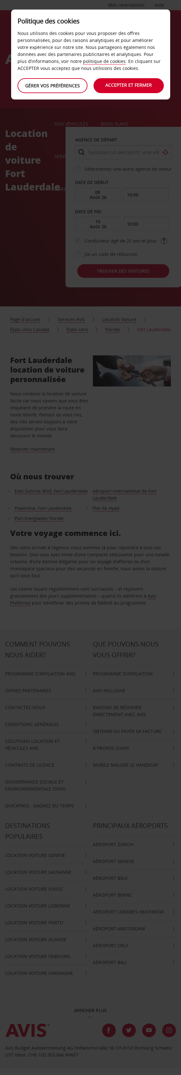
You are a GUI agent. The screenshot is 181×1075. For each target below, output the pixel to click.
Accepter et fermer (129, 85)
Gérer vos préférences (52, 86)
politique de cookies (104, 61)
